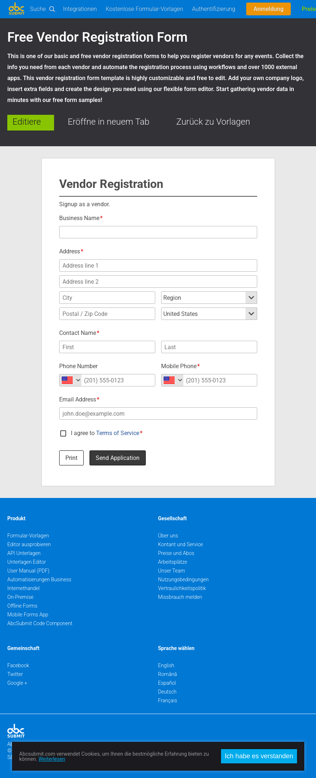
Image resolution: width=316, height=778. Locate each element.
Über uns (168, 536)
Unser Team (171, 571)
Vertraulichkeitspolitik (182, 588)
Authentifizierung (213, 8)
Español (167, 683)
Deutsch (167, 692)
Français (167, 700)
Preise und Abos (176, 553)
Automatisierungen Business (39, 579)
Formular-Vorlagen (28, 536)
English (166, 665)
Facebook (18, 665)
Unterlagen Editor (26, 562)
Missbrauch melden (180, 597)
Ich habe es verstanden (259, 756)
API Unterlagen (24, 553)
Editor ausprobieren (29, 544)
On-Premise (20, 597)
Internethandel (23, 588)
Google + (17, 683)
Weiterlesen (51, 759)
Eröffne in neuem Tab (108, 122)
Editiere (26, 122)
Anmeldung (268, 8)
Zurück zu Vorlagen (213, 122)
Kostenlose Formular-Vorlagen (144, 8)
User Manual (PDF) (28, 571)
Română (167, 674)
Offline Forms (22, 606)
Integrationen (80, 8)
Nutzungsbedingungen (183, 579)
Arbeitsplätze (172, 562)
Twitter (15, 674)
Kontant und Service (180, 544)
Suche (38, 8)
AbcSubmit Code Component (39, 623)
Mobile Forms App (27, 615)
